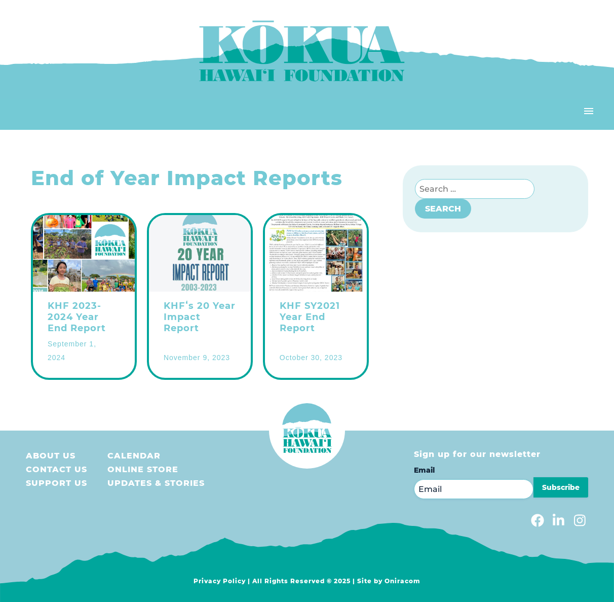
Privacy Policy (220, 581)
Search (443, 209)
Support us (56, 483)
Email (424, 470)
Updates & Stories (156, 483)
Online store (142, 469)
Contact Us (56, 469)
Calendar (134, 456)
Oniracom (402, 581)
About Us (50, 456)
